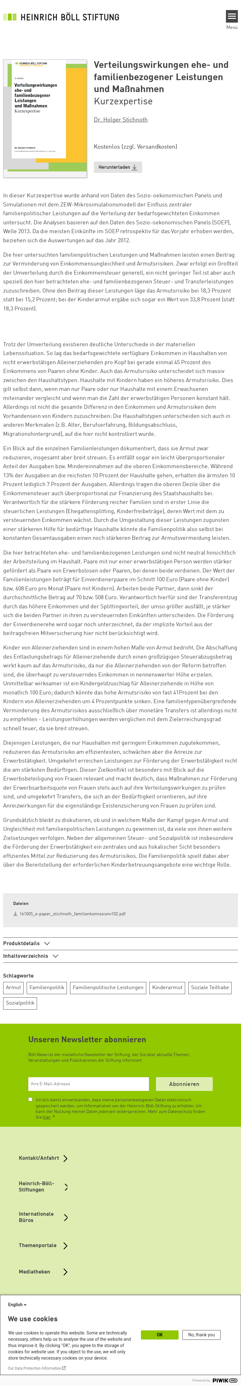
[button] (118, 167)
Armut (13, 987)
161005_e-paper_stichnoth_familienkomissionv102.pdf (72, 914)
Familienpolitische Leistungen (108, 987)
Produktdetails (22, 943)
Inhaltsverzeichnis (26, 956)
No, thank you (201, 1334)
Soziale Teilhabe (210, 987)
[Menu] (232, 16)
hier (46, 1117)
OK (160, 1334)
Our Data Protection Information (34, 1368)
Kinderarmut (167, 987)
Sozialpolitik (20, 1003)
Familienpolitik (46, 987)
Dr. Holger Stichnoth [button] (121, 120)
